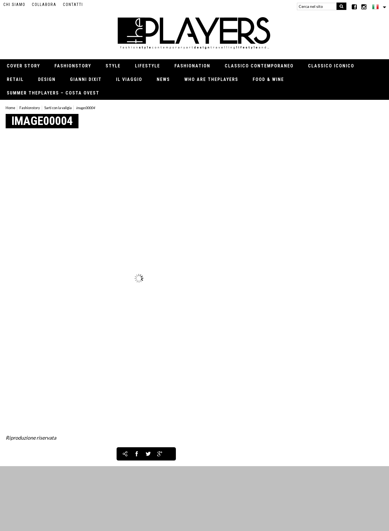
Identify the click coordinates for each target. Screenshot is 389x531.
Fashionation (192, 66)
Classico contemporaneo (259, 66)
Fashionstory (72, 66)
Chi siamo (14, 4)
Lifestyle (147, 66)
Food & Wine (268, 79)
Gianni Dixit (86, 79)
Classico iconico (331, 66)
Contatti (73, 4)
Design (47, 79)
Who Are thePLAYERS (211, 79)
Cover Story (23, 66)
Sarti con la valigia (58, 108)
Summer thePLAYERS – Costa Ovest (53, 93)
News (163, 79)
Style (113, 66)
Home (10, 108)
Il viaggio (129, 79)
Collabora (44, 4)
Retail (15, 79)
